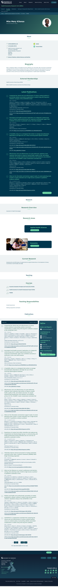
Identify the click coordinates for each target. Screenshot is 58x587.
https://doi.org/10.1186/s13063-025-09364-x (25, 169)
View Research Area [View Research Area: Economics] (35, 246)
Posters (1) (44, 336)
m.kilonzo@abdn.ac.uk (13, 43)
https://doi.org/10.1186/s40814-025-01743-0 (25, 145)
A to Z (2, 571)
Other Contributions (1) (47, 338)
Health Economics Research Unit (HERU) (13, 6)
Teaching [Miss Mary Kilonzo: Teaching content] (29, 276)
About (25, 2)
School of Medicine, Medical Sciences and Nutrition (19, 57)
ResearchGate (39, 46)
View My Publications (46, 193)
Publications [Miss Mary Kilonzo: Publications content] (29, 314)
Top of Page (54, 578)
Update (48, 553)
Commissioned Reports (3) (47, 329)
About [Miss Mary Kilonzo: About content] (29, 36)
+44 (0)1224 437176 (12, 46)
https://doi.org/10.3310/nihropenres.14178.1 (25, 190)
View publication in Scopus (19, 150)
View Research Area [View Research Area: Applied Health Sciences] (35, 230)
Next (23, 542)
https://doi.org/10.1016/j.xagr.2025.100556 (20, 489)
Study (21, 2)
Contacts (2, 570)
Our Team (23, 13)
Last (26, 542)
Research (31, 2)
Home (2, 13)
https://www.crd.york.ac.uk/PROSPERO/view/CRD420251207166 (28, 130)
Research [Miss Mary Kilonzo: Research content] (29, 200)
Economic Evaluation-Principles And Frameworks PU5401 (21, 287)
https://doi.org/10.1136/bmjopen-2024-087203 (21, 535)
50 (17, 546)
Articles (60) (44, 344)
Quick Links (47, 2)
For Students (40, 559)
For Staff (47, 559)
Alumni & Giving (39, 2)
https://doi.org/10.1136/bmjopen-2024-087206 (21, 511)
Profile (27, 13)
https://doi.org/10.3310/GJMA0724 (23, 111)
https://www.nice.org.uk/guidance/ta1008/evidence (20, 467)
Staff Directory (3, 574)
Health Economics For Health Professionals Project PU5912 (22, 290)
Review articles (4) (46, 348)
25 (16, 546)
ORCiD (37, 44)
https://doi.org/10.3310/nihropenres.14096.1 (20, 450)
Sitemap (54, 559)
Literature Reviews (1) (46, 346)
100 (20, 546)
